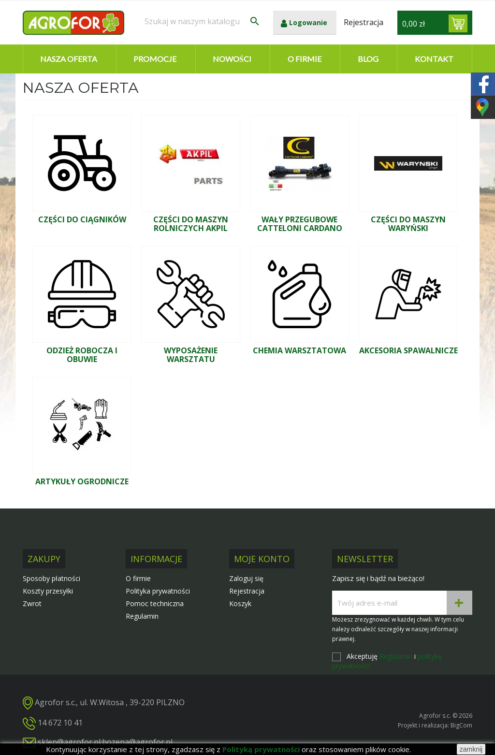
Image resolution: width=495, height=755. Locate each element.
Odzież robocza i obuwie (81, 354)
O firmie (304, 58)
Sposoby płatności (51, 578)
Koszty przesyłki (48, 590)
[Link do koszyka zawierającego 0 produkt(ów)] (458, 23)
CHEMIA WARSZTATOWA (299, 350)
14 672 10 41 (60, 722)
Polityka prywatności (158, 590)
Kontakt (434, 58)
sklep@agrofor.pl (69, 742)
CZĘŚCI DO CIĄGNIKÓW (82, 219)
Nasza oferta (68, 58)
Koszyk (240, 603)
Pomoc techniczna (155, 603)
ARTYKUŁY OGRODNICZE (82, 481)
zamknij (471, 749)
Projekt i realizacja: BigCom (435, 725)
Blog (368, 58)
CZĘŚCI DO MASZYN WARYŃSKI (408, 223)
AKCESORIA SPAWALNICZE (408, 350)
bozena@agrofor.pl (137, 742)
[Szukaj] (202, 21)
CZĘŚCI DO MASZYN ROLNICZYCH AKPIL (190, 223)
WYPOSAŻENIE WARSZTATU (191, 354)
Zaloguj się (246, 578)
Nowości (232, 58)
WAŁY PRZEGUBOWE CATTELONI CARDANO (299, 223)
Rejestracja (246, 590)
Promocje (154, 58)
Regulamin (142, 616)
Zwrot (32, 603)
